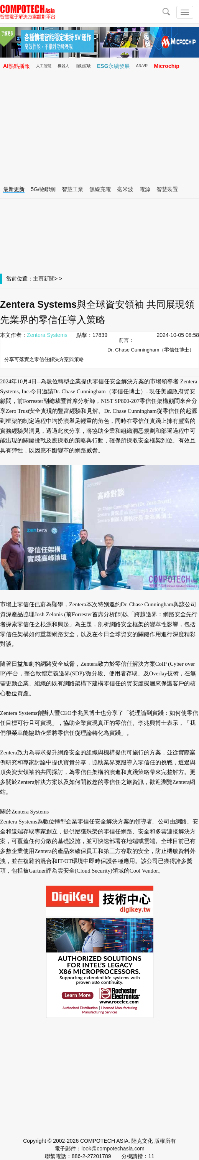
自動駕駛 (83, 66)
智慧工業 (72, 189)
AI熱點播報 (16, 66)
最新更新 (14, 189)
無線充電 (100, 189)
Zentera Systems (47, 335)
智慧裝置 (167, 189)
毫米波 (125, 189)
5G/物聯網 (43, 189)
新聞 (49, 279)
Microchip (166, 66)
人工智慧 (43, 66)
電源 (145, 189)
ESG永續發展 (113, 66)
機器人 (63, 66)
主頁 (38, 279)
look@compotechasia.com (112, 1148)
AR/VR (142, 66)
